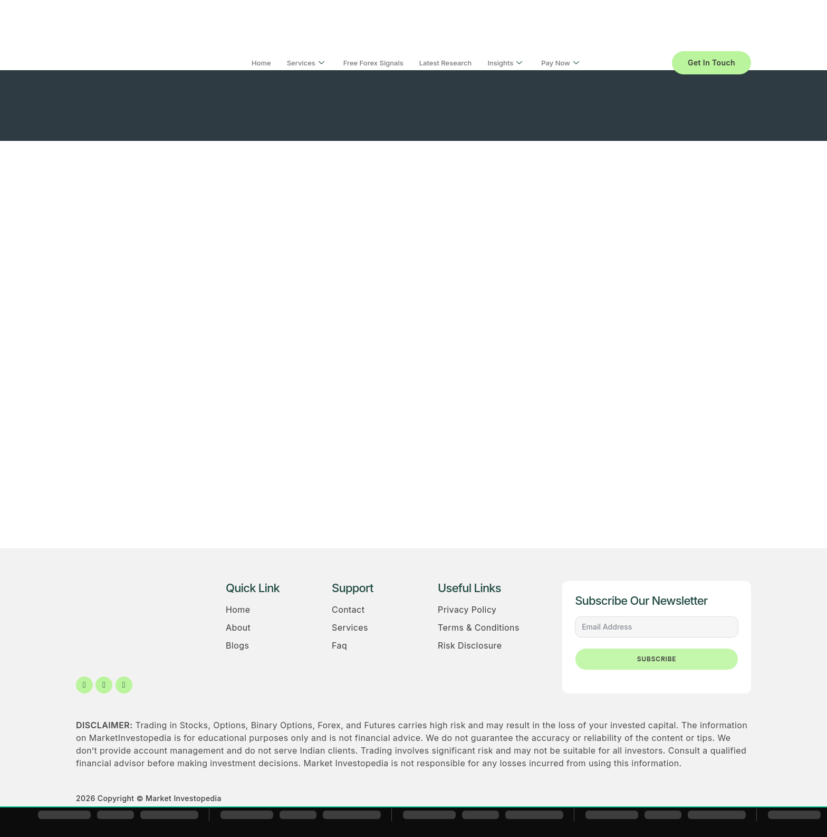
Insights (504, 63)
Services (305, 63)
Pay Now (560, 63)
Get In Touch (711, 62)
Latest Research (445, 63)
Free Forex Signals (373, 63)
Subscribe (657, 659)
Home (261, 63)
